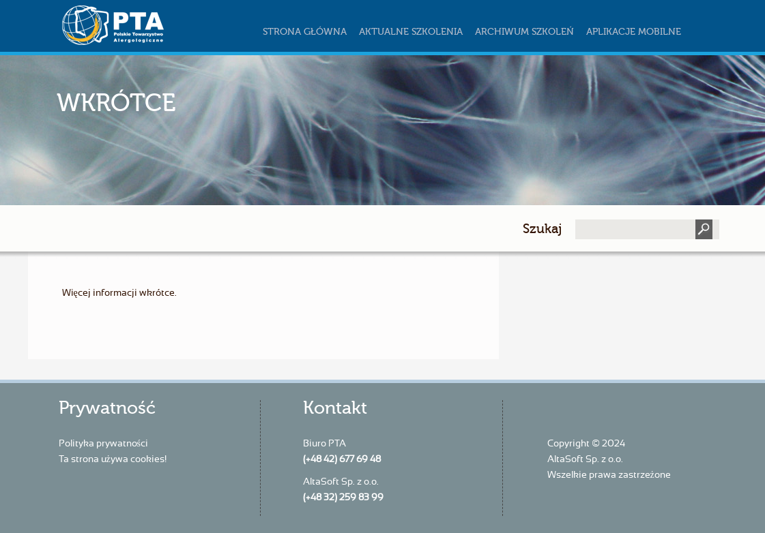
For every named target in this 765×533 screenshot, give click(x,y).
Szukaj (542, 229)
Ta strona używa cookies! (113, 459)
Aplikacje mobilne (633, 32)
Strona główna (305, 32)
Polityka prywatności (103, 443)
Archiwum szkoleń (524, 32)
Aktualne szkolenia (411, 32)
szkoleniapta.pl (140, 25)
